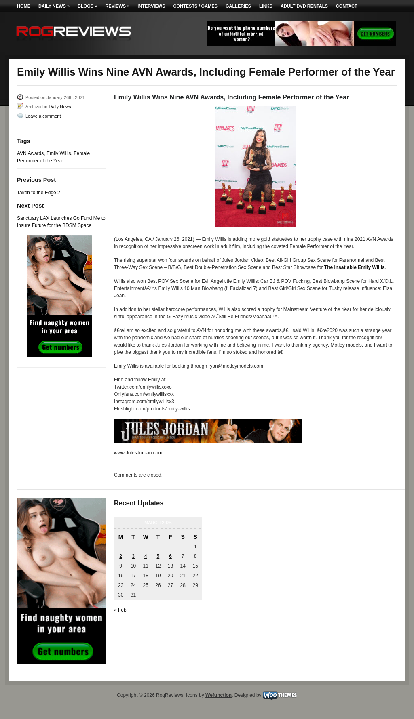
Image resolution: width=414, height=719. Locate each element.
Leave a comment (43, 116)
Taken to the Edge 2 (38, 193)
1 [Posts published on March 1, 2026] (195, 546)
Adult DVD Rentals (304, 6)
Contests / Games (195, 6)
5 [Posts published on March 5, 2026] (158, 556)
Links (265, 6)
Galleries (238, 6)
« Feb (120, 610)
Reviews (117, 6)
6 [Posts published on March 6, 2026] (170, 556)
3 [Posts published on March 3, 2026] (133, 556)
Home (23, 6)
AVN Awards (30, 153)
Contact (346, 6)
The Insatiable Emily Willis (354, 267)
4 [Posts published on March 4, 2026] (145, 556)
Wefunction (218, 695)
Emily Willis (58, 153)
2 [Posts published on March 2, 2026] (120, 556)
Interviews (151, 6)
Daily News (54, 6)
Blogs (87, 6)
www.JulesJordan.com (138, 453)
